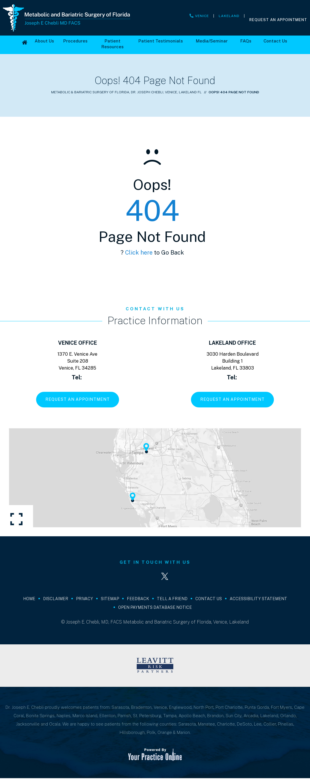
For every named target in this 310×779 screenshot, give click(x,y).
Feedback (138, 599)
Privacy (84, 599)
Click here (139, 252)
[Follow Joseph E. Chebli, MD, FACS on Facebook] (123, 577)
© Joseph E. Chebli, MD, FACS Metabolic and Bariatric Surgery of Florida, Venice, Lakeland (155, 623)
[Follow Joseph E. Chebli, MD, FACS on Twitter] (165, 577)
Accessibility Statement (258, 599)
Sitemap (110, 599)
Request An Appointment (278, 20)
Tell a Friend (172, 599)
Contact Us (208, 599)
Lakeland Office (232, 343)
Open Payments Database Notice (155, 608)
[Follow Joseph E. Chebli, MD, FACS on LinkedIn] (144, 577)
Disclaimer (55, 599)
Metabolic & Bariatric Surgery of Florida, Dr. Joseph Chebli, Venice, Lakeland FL (126, 92)
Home (29, 599)
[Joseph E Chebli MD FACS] (66, 17)
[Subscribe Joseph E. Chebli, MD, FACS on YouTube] (187, 577)
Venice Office (77, 343)
